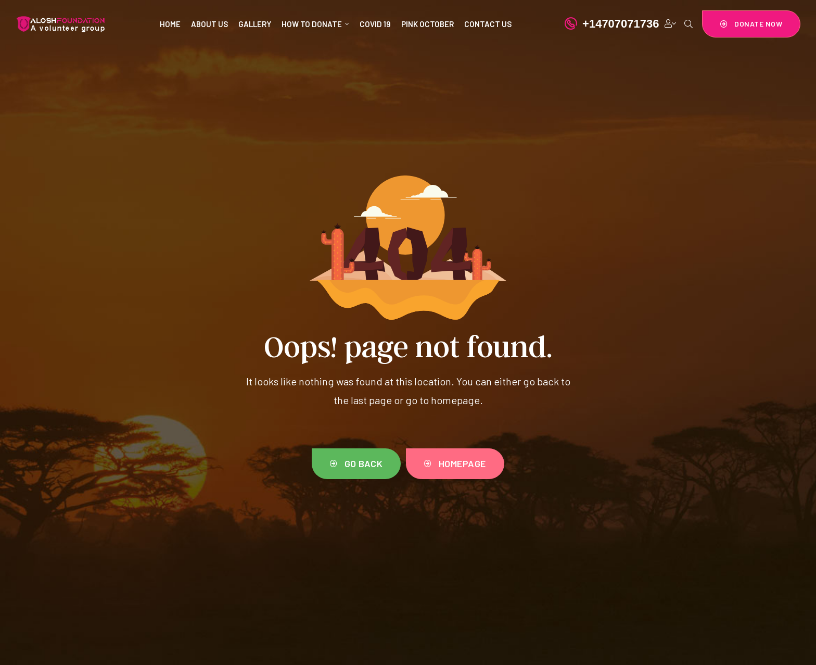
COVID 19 (375, 24)
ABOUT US (209, 24)
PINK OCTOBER (427, 24)
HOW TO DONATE (315, 24)
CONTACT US (488, 24)
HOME (170, 24)
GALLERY (254, 24)
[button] (751, 23)
